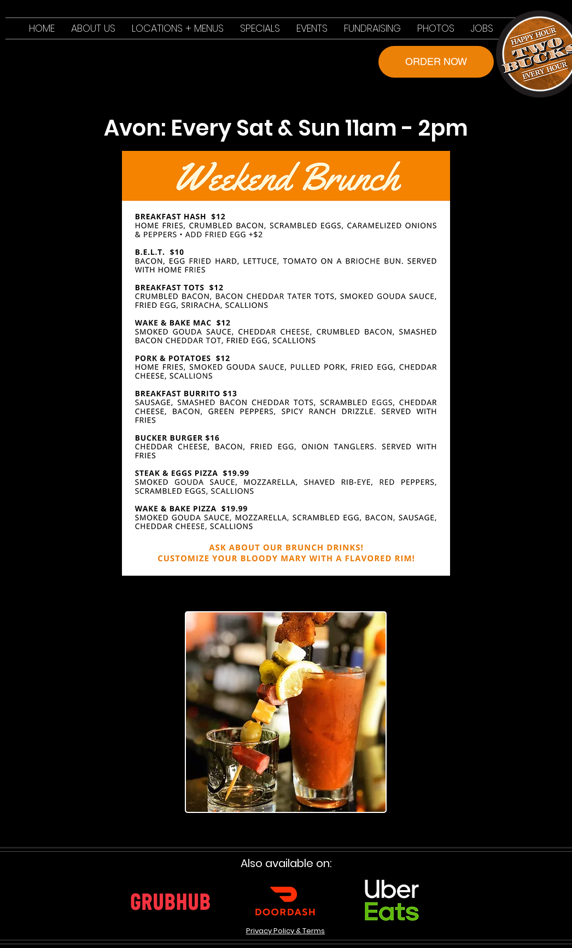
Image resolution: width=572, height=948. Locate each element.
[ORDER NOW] (436, 62)
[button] (178, 28)
